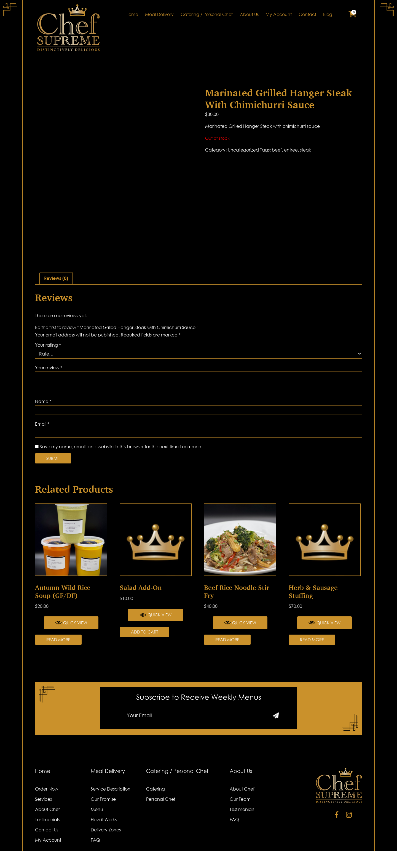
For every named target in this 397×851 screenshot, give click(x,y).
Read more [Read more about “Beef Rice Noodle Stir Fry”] (227, 600)
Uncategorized (243, 150)
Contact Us (46, 790)
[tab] (56, 239)
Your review (48, 328)
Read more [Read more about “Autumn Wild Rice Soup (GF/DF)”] (58, 600)
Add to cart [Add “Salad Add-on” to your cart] (144, 592)
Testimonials (47, 780)
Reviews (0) (56, 239)
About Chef (47, 770)
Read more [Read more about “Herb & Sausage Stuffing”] (312, 600)
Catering (155, 749)
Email (42, 385)
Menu (97, 770)
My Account (278, 14)
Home (131, 14)
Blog (327, 14)
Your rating (48, 306)
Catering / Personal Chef (207, 14)
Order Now (46, 749)
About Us (249, 14)
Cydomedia (350, 839)
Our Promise (103, 760)
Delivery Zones (106, 790)
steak (305, 150)
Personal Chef (160, 760)
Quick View (71, 583)
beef (277, 150)
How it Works (104, 780)
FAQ (95, 801)
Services (43, 760)
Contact (307, 14)
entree (291, 150)
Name (43, 362)
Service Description (110, 749)
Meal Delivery (159, 14)
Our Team (240, 760)
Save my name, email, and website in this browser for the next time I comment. (122, 407)
